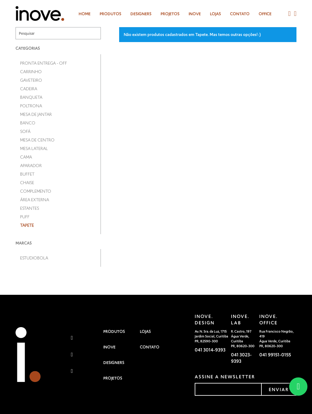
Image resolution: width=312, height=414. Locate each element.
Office (265, 14)
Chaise (27, 183)
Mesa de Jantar (36, 114)
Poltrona (31, 106)
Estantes (29, 208)
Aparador (31, 165)
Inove (195, 14)
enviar (279, 389)
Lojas (215, 14)
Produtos (110, 14)
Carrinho (31, 72)
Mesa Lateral (34, 148)
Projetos (170, 14)
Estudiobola (34, 258)
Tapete (27, 225)
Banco (27, 123)
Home (84, 14)
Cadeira (28, 89)
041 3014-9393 (210, 350)
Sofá (25, 131)
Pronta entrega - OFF (43, 63)
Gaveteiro (31, 80)
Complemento (35, 191)
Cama (26, 157)
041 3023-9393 (241, 358)
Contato (240, 14)
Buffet (27, 174)
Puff (25, 217)
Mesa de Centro (37, 140)
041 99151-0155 (275, 355)
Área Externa (34, 200)
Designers (113, 363)
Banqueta (31, 97)
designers (140, 14)
